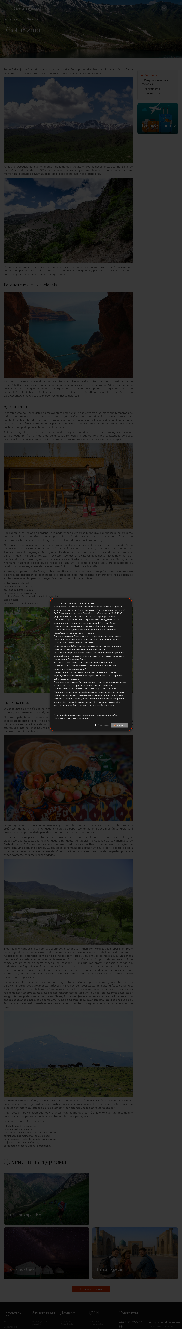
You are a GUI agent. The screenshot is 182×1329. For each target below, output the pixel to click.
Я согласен (103, 725)
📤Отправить (119, 725)
